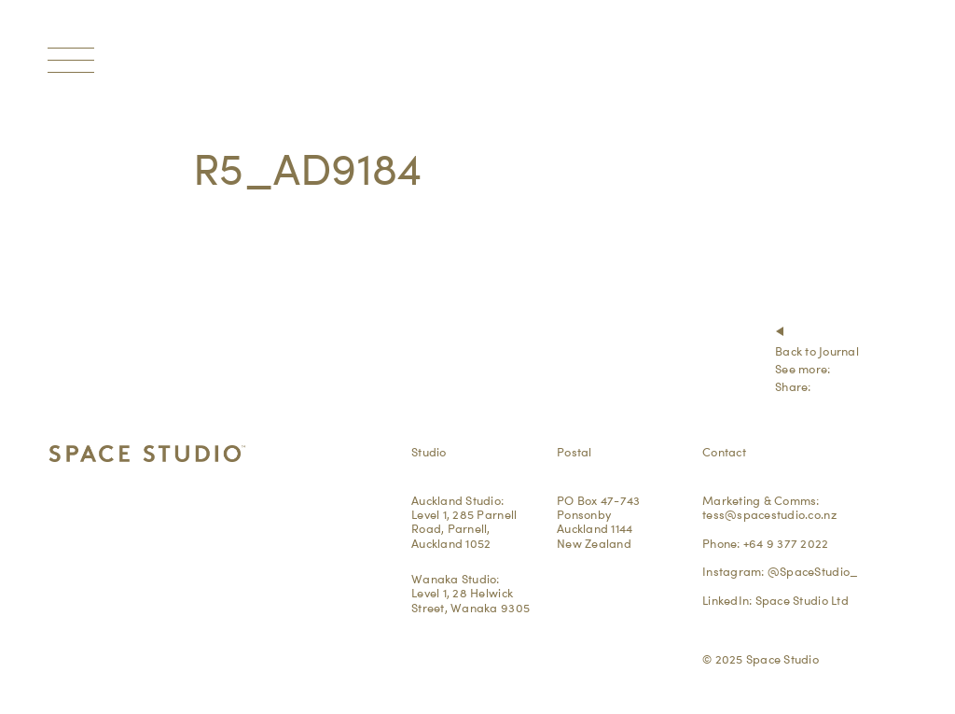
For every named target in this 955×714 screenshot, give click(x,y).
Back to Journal (817, 350)
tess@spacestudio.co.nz (769, 514)
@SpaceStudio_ (813, 571)
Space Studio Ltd (802, 600)
